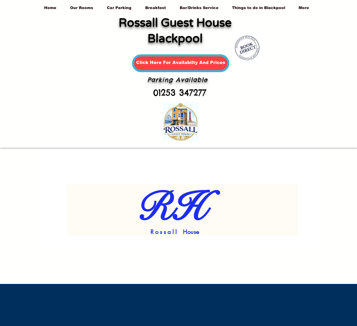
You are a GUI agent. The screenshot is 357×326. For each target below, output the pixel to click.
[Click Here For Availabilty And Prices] (180, 63)
